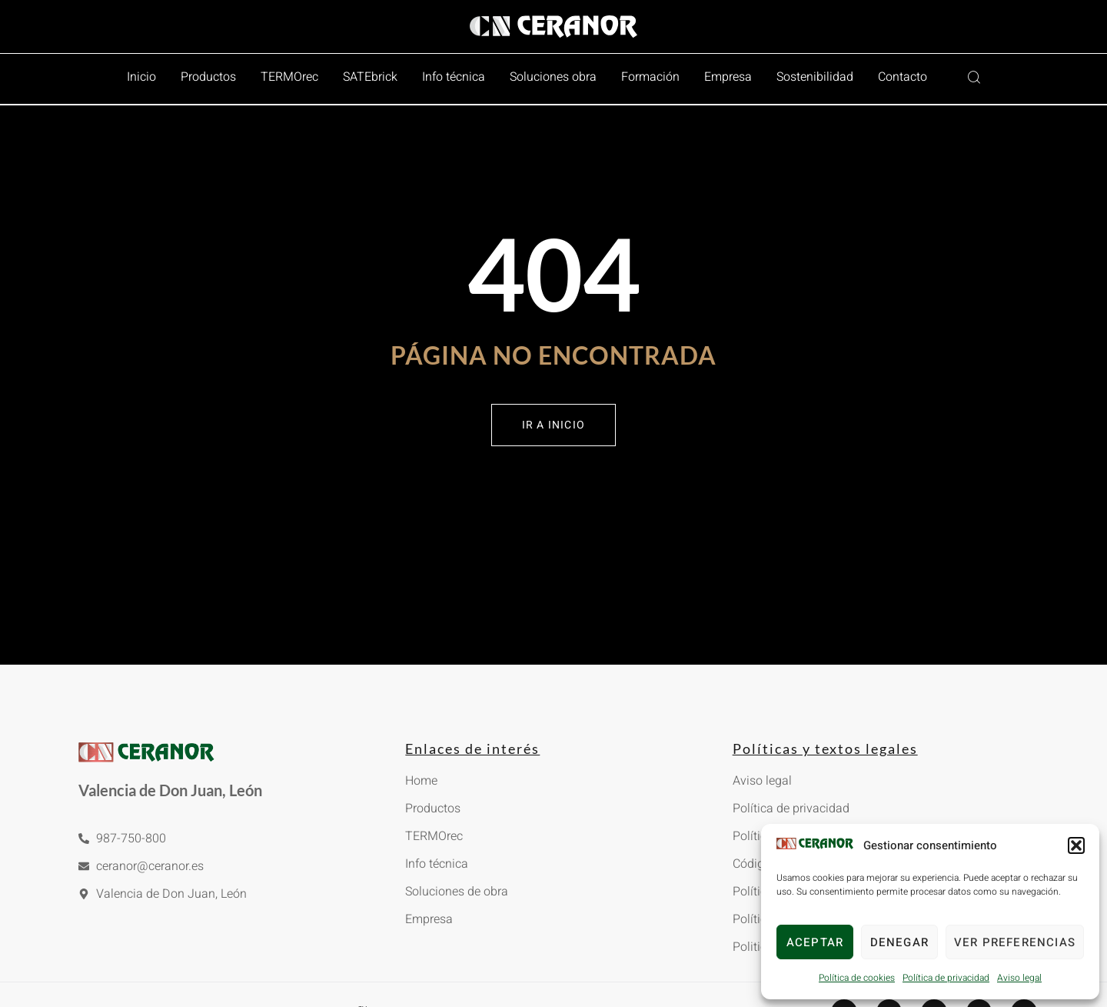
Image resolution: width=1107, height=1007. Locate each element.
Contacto (902, 77)
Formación (650, 77)
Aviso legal (1019, 978)
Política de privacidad (946, 978)
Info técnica (453, 77)
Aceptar (814, 942)
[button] (1076, 845)
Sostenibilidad (814, 77)
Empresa (728, 77)
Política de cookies (857, 978)
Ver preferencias (1014, 942)
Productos (208, 77)
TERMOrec (289, 77)
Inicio (141, 77)
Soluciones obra (553, 77)
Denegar (899, 942)
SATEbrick (370, 77)
